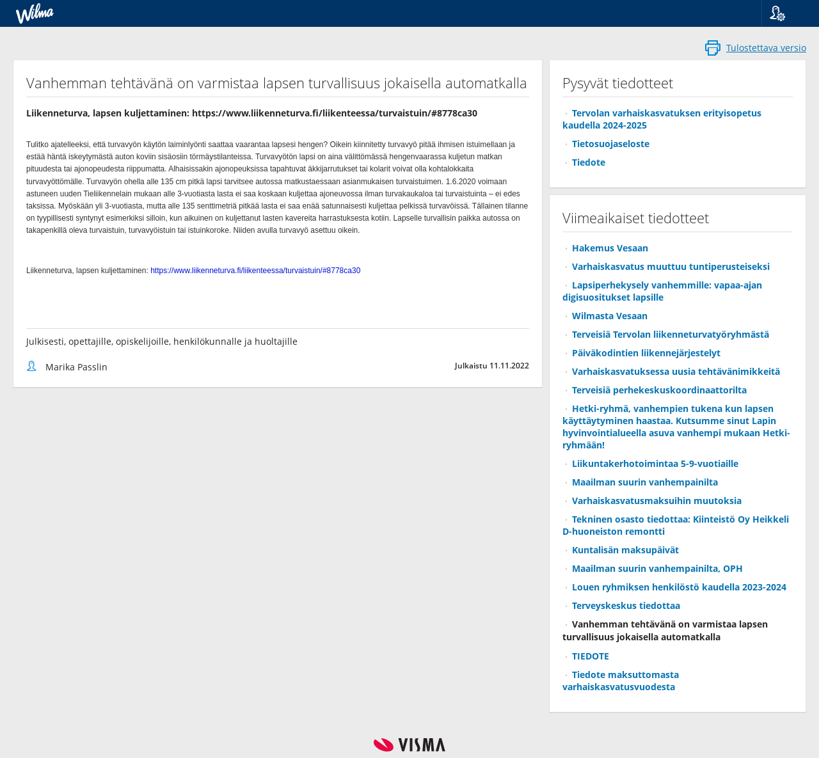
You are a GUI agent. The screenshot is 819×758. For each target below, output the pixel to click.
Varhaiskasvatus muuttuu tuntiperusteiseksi (671, 266)
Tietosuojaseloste (610, 144)
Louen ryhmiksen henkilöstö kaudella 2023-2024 (679, 587)
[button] (785, 13)
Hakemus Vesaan (610, 248)
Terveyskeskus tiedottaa (626, 605)
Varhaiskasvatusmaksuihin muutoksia (657, 500)
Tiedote (588, 162)
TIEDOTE (590, 656)
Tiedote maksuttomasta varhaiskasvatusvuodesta (620, 680)
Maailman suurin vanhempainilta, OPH (657, 568)
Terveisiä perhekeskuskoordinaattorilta (659, 390)
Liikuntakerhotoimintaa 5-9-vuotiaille (655, 463)
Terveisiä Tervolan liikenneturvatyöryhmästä (670, 334)
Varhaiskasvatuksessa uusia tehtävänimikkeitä (676, 371)
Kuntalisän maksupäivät (625, 550)
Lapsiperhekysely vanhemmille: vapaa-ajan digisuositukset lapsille (662, 291)
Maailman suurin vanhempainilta (645, 482)
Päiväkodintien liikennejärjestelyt (646, 353)
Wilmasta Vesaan (610, 316)
